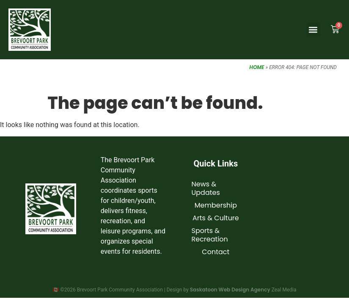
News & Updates (206, 188)
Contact (215, 252)
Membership (216, 205)
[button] (313, 30)
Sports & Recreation (210, 235)
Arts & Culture (215, 218)
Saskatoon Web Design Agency (230, 289)
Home (257, 67)
